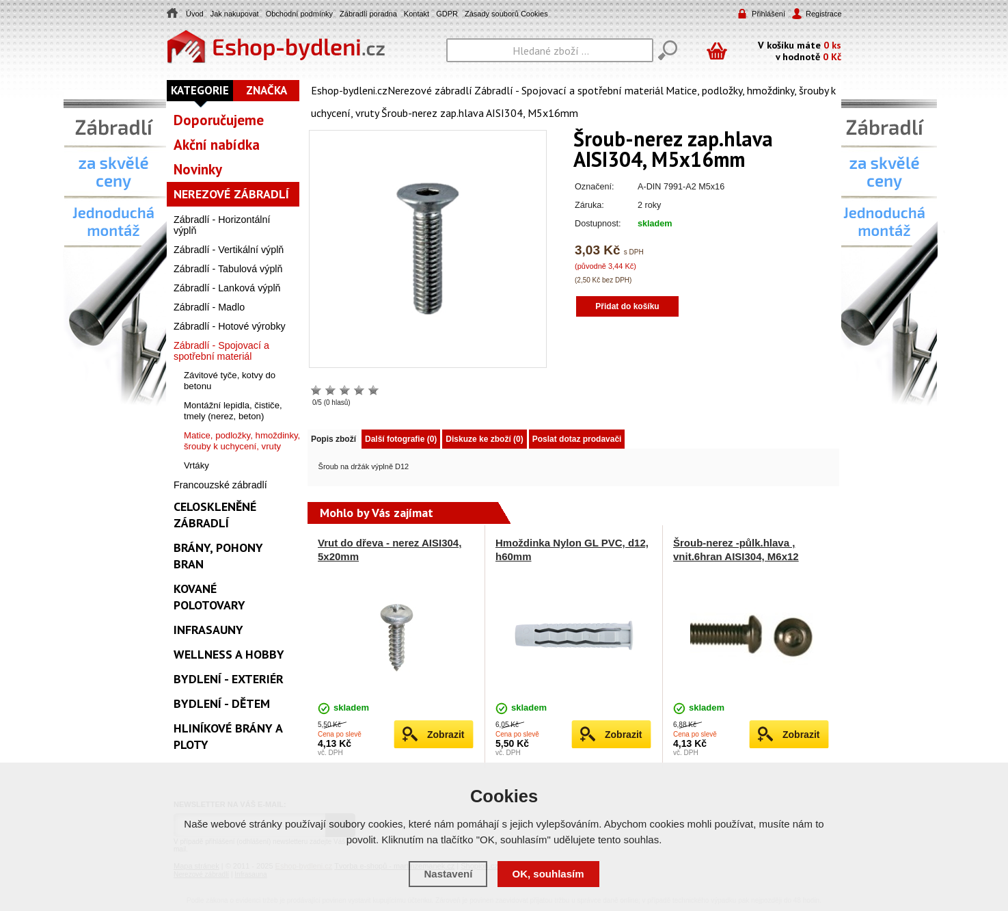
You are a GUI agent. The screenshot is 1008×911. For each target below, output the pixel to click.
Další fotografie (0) (401, 439)
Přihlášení (768, 14)
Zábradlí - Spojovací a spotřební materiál (569, 90)
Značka (266, 90)
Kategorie (200, 90)
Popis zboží (333, 439)
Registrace (823, 14)
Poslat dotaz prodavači (577, 439)
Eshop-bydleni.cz (349, 90)
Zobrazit (445, 734)
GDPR (447, 14)
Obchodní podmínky (299, 14)
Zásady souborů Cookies (506, 14)
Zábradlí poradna (368, 14)
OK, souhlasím (548, 874)
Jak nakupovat (234, 14)
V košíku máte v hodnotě (799, 50)
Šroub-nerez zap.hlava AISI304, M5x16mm (479, 113)
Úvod (195, 14)
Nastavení (448, 874)
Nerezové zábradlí (429, 90)
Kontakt (416, 14)
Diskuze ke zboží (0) (484, 439)
